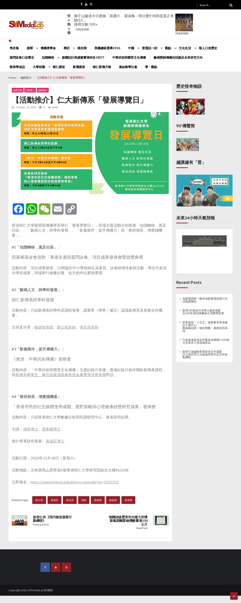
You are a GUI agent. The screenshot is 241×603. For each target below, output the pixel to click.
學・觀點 (151, 67)
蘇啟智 (113, 500)
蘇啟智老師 (43, 327)
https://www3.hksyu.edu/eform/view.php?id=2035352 (74, 482)
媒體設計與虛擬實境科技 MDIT (83, 57)
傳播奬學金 (48, 48)
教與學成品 (17, 67)
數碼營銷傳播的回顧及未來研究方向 (178, 57)
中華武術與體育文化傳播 (129, 57)
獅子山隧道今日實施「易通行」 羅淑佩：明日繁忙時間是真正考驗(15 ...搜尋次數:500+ (124, 22)
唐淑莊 (54, 500)
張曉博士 (30, 429)
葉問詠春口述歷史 (22, 57)
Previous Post (41, 524)
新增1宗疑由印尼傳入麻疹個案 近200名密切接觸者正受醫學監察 (203, 312)
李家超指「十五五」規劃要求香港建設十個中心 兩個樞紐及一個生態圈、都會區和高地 (205, 326)
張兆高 (70, 500)
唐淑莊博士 (55, 441)
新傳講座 (79, 67)
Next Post (141, 528)
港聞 (30, 48)
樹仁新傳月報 (102, 67)
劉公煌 (39, 500)
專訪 (67, 48)
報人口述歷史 (208, 48)
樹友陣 (82, 48)
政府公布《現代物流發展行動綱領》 (52, 519)
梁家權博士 (51, 429)
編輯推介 (43, 90)
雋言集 (14, 48)
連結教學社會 (128, 67)
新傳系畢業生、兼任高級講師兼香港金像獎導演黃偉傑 (61, 374)
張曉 (83, 500)
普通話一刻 (149, 48)
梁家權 (98, 500)
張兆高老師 (89, 327)
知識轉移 (48, 57)
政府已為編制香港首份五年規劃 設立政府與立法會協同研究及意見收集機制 (205, 354)
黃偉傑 (128, 500)
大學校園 (39, 67)
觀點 (168, 48)
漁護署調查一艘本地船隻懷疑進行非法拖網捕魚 (205, 300)
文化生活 (185, 48)
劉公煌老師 (66, 327)
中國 (131, 48)
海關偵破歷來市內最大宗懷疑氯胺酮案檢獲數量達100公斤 (128, 520)
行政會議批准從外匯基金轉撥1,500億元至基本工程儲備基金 (205, 341)
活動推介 (30, 90)
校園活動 (17, 90)
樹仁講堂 (59, 67)
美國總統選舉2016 (107, 48)
